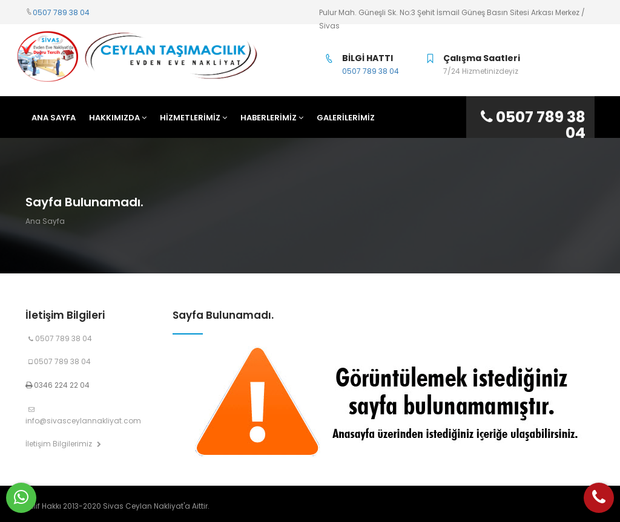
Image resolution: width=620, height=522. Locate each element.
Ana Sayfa (45, 221)
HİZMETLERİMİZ (193, 117)
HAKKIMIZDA (118, 117)
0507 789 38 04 (61, 12)
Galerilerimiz (346, 117)
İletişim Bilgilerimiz (63, 444)
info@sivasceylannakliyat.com (83, 416)
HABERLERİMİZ (271, 117)
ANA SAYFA (53, 117)
